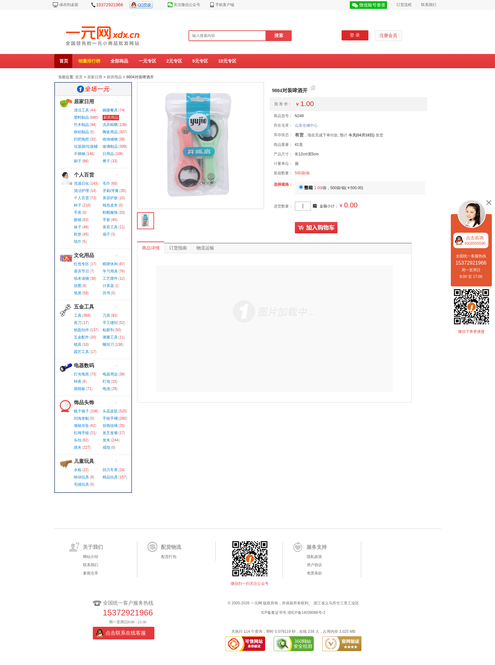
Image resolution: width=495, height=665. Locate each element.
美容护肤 (110, 198)
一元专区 (147, 60)
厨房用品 (114, 77)
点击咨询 (475, 240)
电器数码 (84, 365)
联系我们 (428, 5)
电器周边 (110, 374)
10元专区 (227, 60)
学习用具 (110, 271)
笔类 (77, 293)
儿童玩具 (84, 461)
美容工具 (110, 227)
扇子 (106, 234)
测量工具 (110, 337)
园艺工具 (81, 352)
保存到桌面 (68, 5)
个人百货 (84, 174)
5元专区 (200, 60)
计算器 (108, 286)
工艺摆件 (110, 278)
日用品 (108, 154)
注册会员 (388, 35)
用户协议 (314, 565)
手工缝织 (110, 323)
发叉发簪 (110, 433)
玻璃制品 (110, 146)
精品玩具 (110, 477)
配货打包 (168, 556)
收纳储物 (110, 139)
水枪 (77, 470)
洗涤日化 (81, 183)
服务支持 (317, 547)
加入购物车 (316, 228)
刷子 (77, 161)
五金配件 (81, 337)
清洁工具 (81, 110)
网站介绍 (90, 556)
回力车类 (110, 470)
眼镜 (77, 220)
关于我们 (93, 547)
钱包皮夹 (110, 205)
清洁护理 (81, 191)
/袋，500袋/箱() (331, 188)
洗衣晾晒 (110, 125)
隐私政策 (314, 556)
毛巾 (106, 183)
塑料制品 (81, 117)
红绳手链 (81, 433)
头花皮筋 (110, 411)
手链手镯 (110, 418)
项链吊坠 (81, 425)
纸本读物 (81, 278)
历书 (106, 293)
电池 (106, 388)
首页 (63, 60)
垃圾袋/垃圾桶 (86, 146)
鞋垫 (77, 234)
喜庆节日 (81, 271)
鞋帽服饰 (110, 212)
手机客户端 (224, 5)
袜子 (77, 227)
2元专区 (174, 60)
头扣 (77, 440)
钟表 (77, 381)
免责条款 (314, 573)
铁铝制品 (81, 132)
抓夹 (77, 447)
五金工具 (84, 306)
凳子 (106, 161)
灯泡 (106, 381)
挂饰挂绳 (110, 425)
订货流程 (404, 5)
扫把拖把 (81, 139)
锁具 (77, 344)
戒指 (106, 447)
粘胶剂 (108, 330)
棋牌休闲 (110, 264)
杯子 (77, 205)
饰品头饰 (84, 402)
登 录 (355, 35)
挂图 (77, 286)
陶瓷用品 (110, 132)
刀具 (106, 315)
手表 (77, 212)
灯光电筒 (81, 374)
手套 (106, 220)
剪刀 (77, 323)
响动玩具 (81, 477)
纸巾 (77, 241)
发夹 (106, 440)
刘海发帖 (81, 418)
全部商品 (119, 60)
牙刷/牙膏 (111, 191)
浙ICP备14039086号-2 (306, 612)
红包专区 (81, 264)
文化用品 (84, 255)
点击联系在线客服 (125, 633)
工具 (77, 315)
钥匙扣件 (81, 330)
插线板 (79, 388)
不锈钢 (79, 154)
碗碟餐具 (110, 110)
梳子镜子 (81, 411)
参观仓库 (90, 573)
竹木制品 (81, 125)
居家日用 (94, 77)
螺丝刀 (108, 344)
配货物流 (171, 547)
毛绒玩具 (81, 484)
